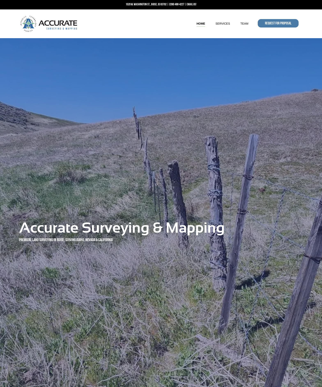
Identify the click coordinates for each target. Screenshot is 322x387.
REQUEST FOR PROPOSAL (278, 23)
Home (201, 23)
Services (222, 23)
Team (244, 23)
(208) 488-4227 (176, 4)
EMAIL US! (191, 4)
